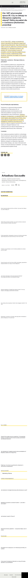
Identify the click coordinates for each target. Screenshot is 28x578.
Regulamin (14, 576)
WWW (12, 185)
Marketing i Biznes (4, 8)
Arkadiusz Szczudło (12, 27)
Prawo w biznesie (11, 8)
